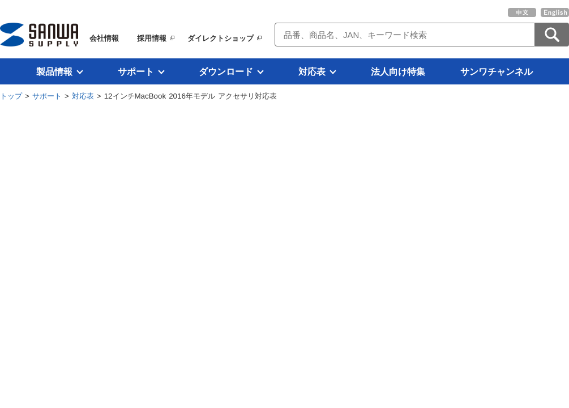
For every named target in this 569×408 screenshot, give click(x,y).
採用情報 (151, 38)
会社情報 (104, 38)
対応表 (312, 71)
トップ (11, 96)
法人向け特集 (398, 71)
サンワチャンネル (496, 71)
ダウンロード (226, 71)
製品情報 (54, 71)
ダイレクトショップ (220, 38)
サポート (136, 71)
